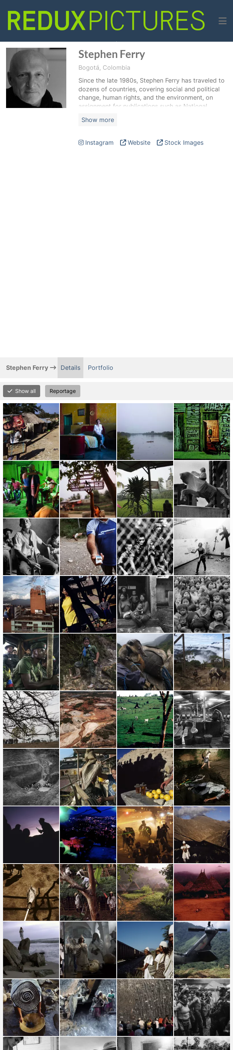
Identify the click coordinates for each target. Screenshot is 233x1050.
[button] (222, 21)
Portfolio (100, 367)
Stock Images (183, 142)
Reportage (63, 391)
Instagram (99, 142)
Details (70, 367)
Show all (25, 391)
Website (139, 142)
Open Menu (116, 41)
